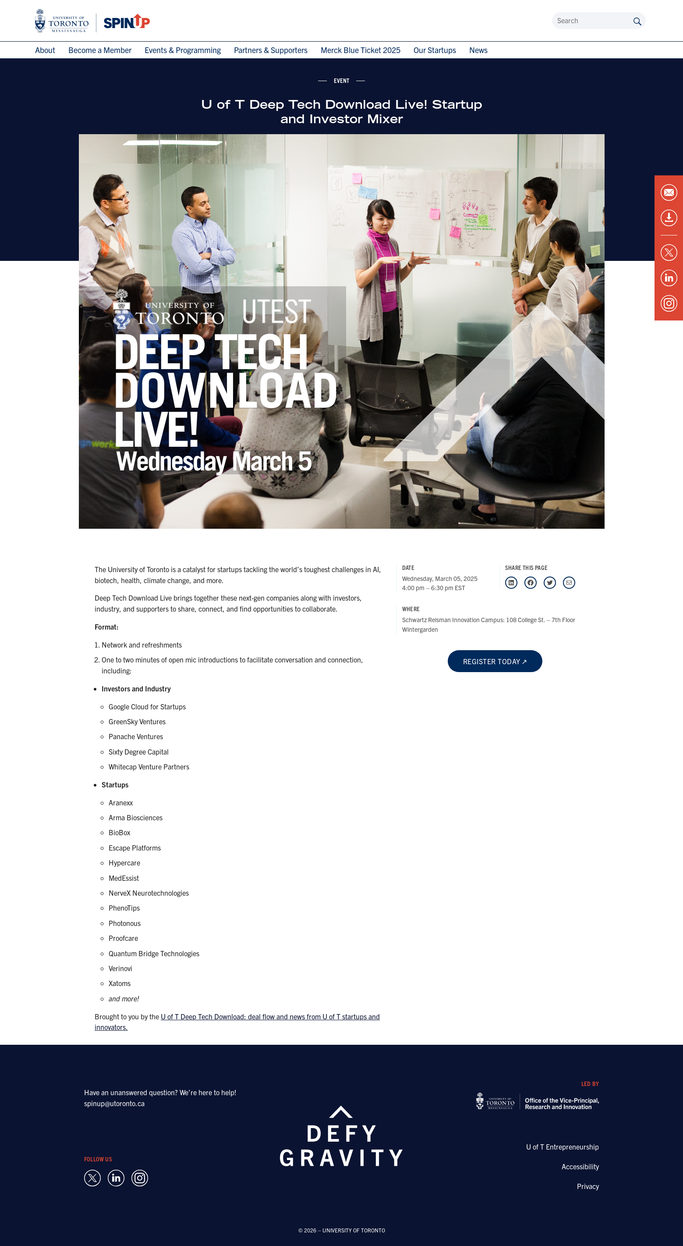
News (478, 50)
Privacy (588, 1186)
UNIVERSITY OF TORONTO (353, 1230)
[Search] (599, 20)
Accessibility (580, 1166)
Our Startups (435, 50)
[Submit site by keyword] (637, 20)
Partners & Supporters (271, 50)
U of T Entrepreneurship (562, 1146)
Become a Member (99, 50)
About (45, 50)
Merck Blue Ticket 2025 (360, 50)
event (342, 80)
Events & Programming (183, 50)
